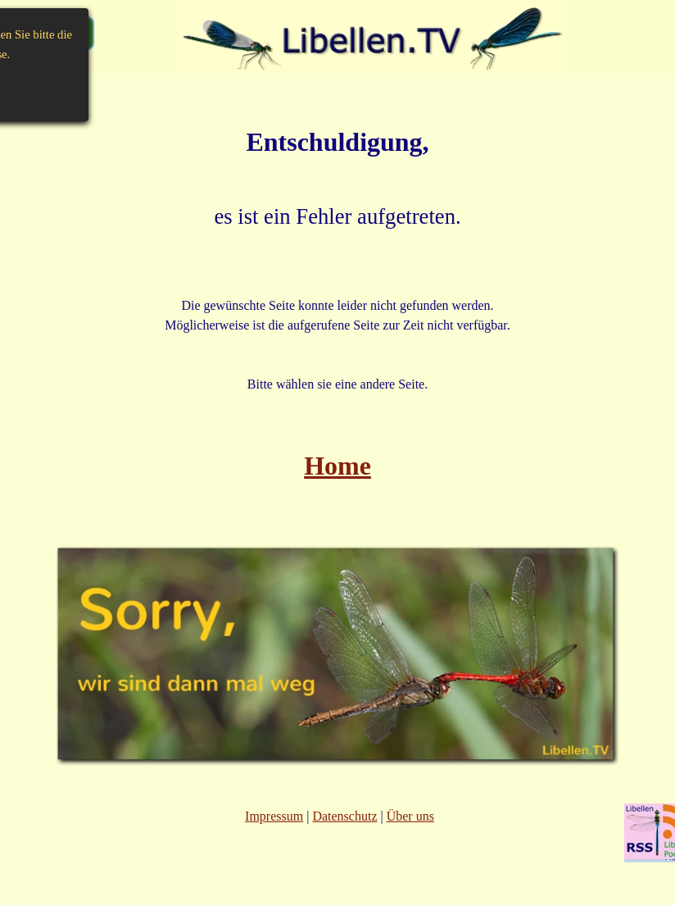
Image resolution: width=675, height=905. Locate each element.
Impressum (274, 816)
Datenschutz (344, 816)
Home (337, 465)
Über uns (410, 816)
